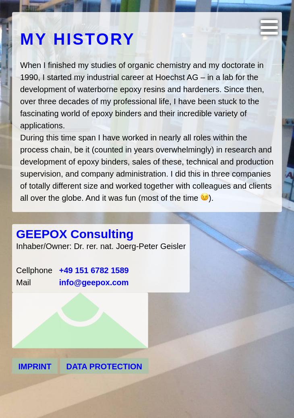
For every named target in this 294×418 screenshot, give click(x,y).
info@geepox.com (94, 282)
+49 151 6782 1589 (94, 270)
